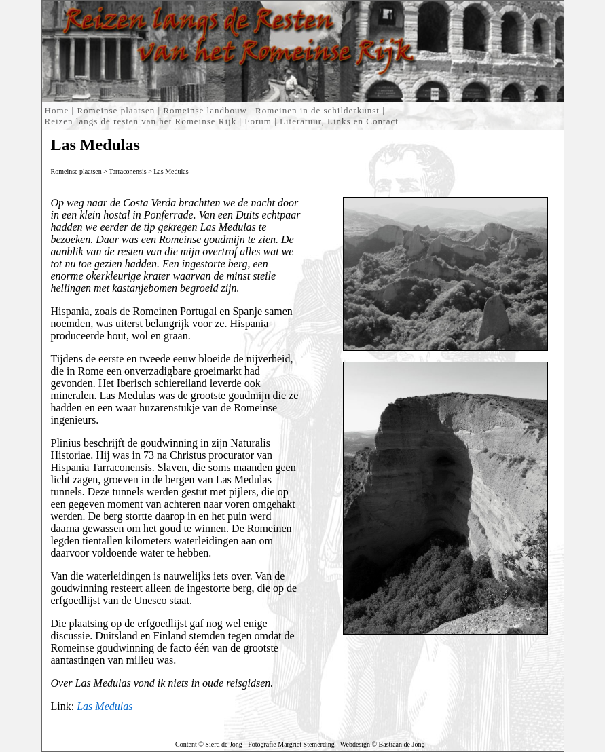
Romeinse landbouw (205, 110)
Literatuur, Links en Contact (339, 121)
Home (57, 110)
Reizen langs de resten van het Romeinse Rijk (141, 121)
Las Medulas (170, 171)
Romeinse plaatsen (116, 110)
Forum (258, 121)
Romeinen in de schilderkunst (317, 110)
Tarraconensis (127, 171)
